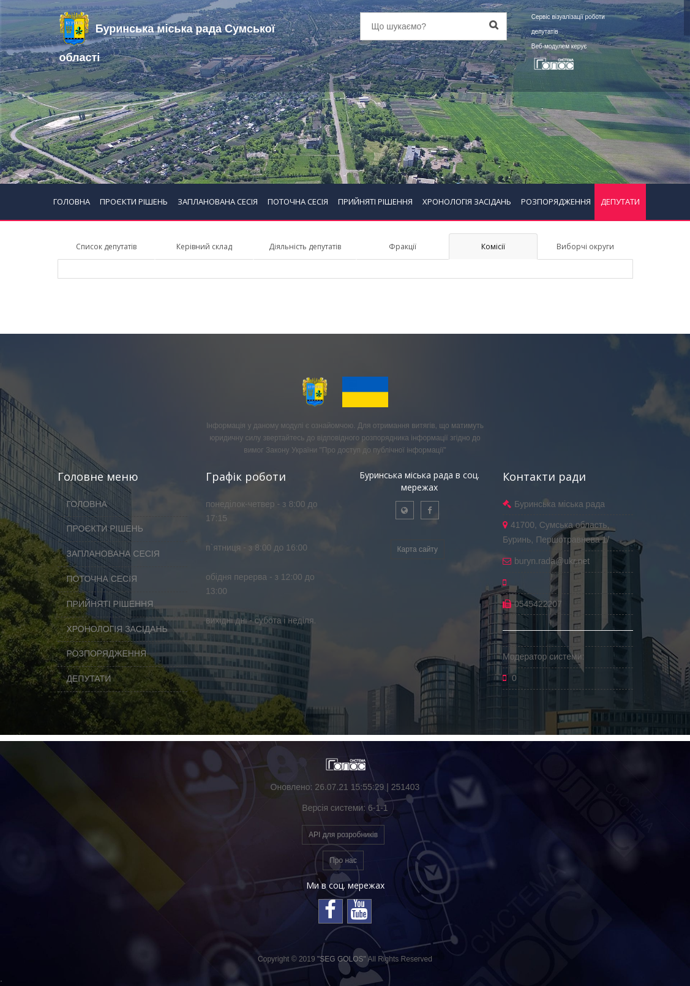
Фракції (402, 246)
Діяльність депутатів (305, 246)
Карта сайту (417, 549)
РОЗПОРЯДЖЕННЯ (556, 201)
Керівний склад (204, 246)
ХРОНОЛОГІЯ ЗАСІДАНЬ (466, 201)
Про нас (343, 860)
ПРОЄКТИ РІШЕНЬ (134, 201)
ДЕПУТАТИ (620, 201)
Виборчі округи (585, 246)
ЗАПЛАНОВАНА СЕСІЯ (218, 201)
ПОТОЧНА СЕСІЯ (298, 201)
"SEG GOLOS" (341, 959)
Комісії (493, 246)
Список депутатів (106, 246)
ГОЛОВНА (71, 201)
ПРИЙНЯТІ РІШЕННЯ (375, 201)
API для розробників (343, 834)
